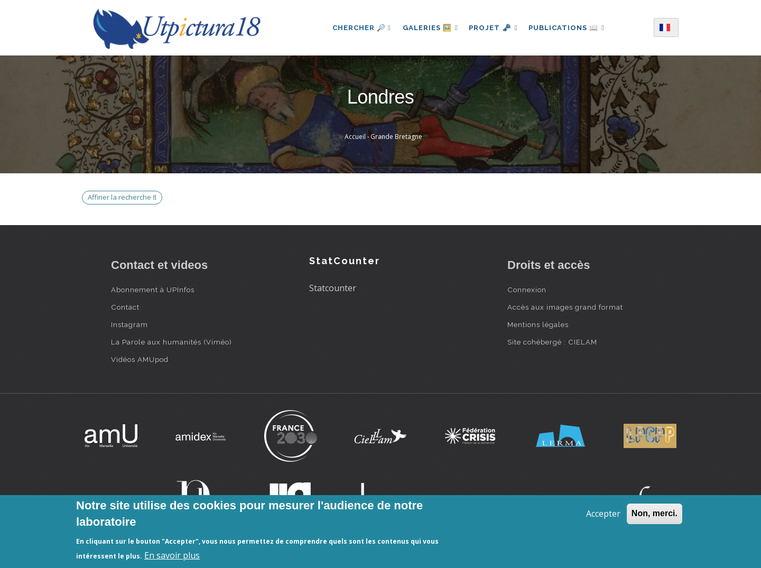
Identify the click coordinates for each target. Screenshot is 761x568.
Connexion (526, 289)
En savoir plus (172, 555)
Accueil (355, 136)
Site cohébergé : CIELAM (552, 342)
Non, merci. (655, 513)
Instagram (129, 324)
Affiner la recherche (122, 197)
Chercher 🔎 (359, 28)
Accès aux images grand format (565, 307)
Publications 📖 (569, 28)
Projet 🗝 (493, 28)
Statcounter (332, 288)
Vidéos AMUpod (140, 359)
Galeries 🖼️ (428, 28)
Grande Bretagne (396, 136)
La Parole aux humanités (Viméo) (171, 342)
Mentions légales (538, 324)
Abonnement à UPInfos (152, 289)
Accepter (603, 513)
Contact (125, 307)
